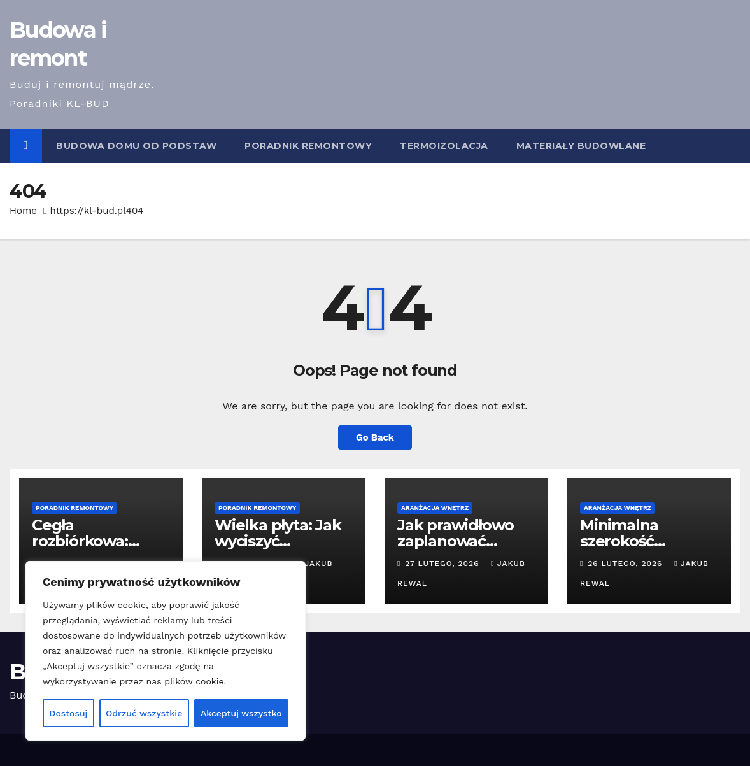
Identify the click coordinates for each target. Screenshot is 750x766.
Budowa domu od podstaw (136, 146)
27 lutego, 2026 (443, 563)
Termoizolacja (444, 146)
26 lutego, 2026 (626, 563)
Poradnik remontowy (308, 146)
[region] (165, 651)
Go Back (375, 437)
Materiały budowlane (581, 146)
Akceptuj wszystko (241, 713)
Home (23, 210)
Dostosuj (68, 713)
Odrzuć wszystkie (144, 713)
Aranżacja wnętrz (435, 507)
